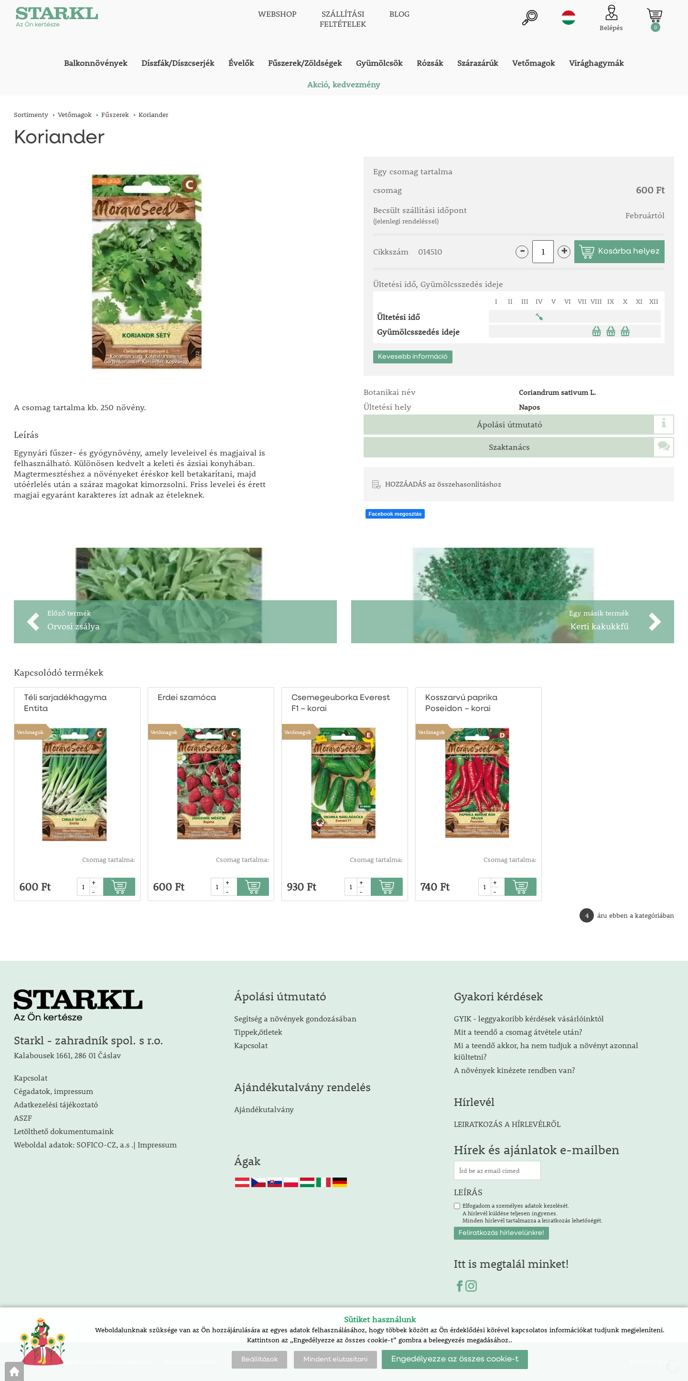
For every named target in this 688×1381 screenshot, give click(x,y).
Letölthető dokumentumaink (64, 1131)
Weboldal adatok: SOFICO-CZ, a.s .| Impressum (95, 1144)
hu (568, 18)
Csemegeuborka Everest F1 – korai (340, 703)
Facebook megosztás (394, 514)
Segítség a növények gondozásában (295, 1018)
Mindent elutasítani (335, 1359)
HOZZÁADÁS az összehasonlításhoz (443, 484)
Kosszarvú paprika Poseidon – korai (461, 703)
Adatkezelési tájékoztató (56, 1104)
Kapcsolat (30, 1078)
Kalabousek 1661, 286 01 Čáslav (67, 1055)
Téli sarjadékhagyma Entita (65, 703)
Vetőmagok (30, 731)
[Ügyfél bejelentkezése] (611, 19)
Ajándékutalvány (264, 1109)
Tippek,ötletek (258, 1032)
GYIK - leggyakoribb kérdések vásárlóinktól (529, 1018)
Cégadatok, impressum (53, 1091)
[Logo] (57, 19)
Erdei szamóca (187, 698)
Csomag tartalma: (108, 859)
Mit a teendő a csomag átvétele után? (518, 1032)
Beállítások (259, 1359)
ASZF (23, 1118)
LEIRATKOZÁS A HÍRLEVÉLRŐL (507, 1124)
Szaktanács (509, 447)
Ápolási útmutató (509, 424)
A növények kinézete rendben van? (514, 1070)
